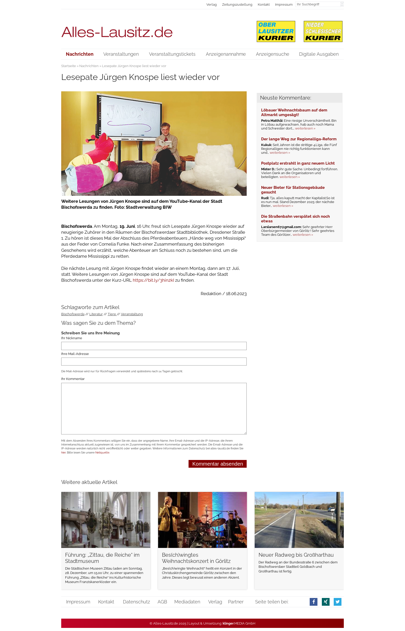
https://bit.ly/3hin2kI (154, 280)
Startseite (68, 66)
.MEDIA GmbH (239, 623)
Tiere (112, 314)
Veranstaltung (132, 314)
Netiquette (102, 452)
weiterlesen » (305, 128)
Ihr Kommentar (73, 379)
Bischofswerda (72, 314)
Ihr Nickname (71, 338)
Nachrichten (89, 66)
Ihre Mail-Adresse (75, 354)
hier (63, 452)
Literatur (96, 314)
